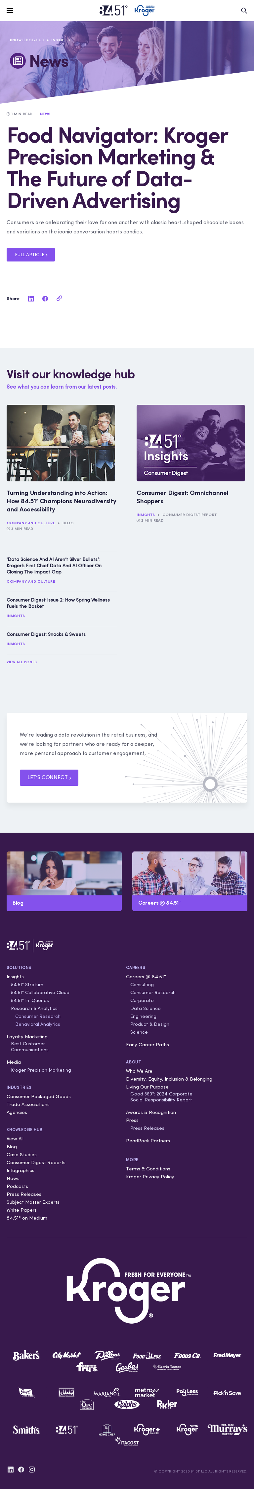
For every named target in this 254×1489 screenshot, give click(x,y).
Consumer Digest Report (189, 515)
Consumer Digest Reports (36, 1162)
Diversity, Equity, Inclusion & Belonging (169, 1079)
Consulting (142, 984)
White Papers (22, 1210)
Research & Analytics (34, 1008)
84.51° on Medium (27, 1218)
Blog (68, 523)
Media (14, 1062)
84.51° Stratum (27, 984)
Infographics (20, 1170)
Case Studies (22, 1154)
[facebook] (45, 298)
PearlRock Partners (148, 1140)
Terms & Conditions (148, 1168)
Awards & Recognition (151, 1112)
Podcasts (17, 1186)
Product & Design (149, 1024)
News (13, 1178)
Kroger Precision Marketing (41, 1070)
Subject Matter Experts (33, 1202)
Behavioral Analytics (37, 1024)
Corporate (142, 1000)
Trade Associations (28, 1104)
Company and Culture (31, 523)
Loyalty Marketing (27, 1036)
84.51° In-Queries (30, 1000)
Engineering (143, 1016)
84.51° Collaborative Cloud (40, 992)
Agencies (17, 1112)
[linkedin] (31, 298)
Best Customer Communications (30, 1047)
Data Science (145, 1008)
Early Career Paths (147, 1044)
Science (139, 1032)
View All (15, 1138)
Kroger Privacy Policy (150, 1176)
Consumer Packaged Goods (39, 1096)
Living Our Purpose (147, 1087)
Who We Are (139, 1071)
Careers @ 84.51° (146, 976)
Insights (60, 40)
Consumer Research (38, 1016)
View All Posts (21, 662)
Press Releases (24, 1194)
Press (132, 1120)
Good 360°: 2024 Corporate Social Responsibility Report (161, 1097)
